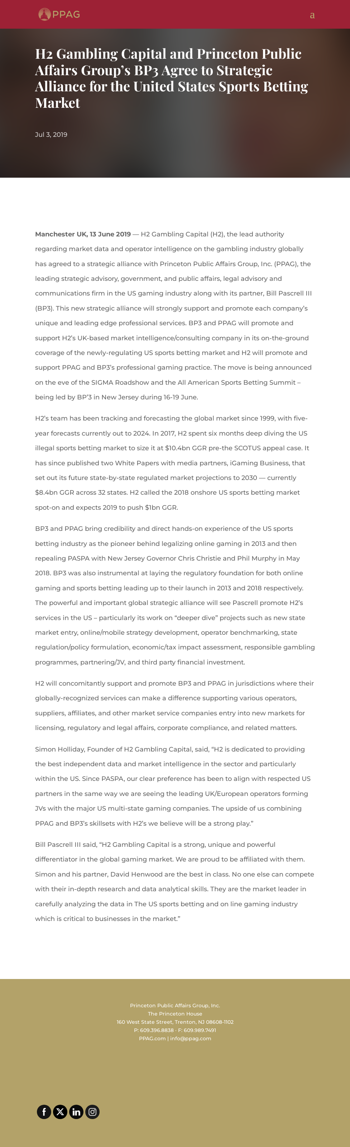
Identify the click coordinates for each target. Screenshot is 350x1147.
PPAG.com (152, 1038)
